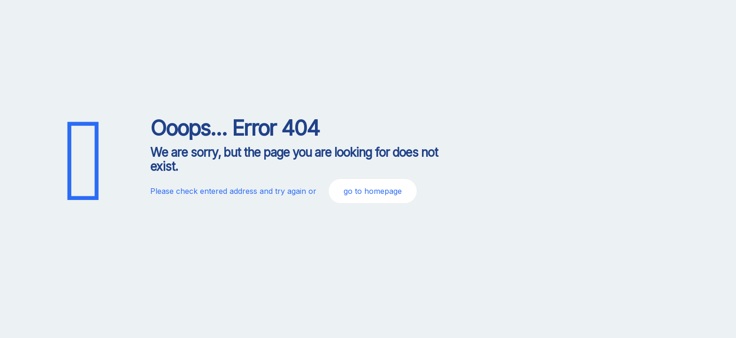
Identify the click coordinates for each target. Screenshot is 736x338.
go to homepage (373, 191)
